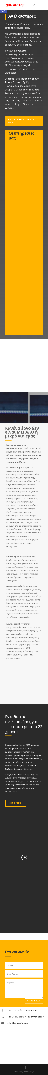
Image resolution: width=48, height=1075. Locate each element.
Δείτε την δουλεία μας (21, 121)
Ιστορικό (15, 803)
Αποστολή (34, 1001)
